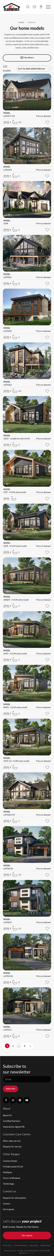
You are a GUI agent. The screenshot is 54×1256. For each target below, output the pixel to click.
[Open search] (28, 7)
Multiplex (7, 1172)
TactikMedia (31, 1253)
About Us (7, 1115)
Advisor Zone (34, 1245)
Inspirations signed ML (14, 1126)
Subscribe (10, 1088)
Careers (7, 1203)
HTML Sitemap (45, 1245)
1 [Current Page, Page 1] (7, 1045)
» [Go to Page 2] (30, 1045)
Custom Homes (10, 1161)
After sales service (12, 1141)
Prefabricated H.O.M (13, 1166)
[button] (48, 7)
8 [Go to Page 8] (24, 1045)
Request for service (12, 1146)
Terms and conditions (21, 1245)
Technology (8, 1183)
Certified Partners (11, 1121)
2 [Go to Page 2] (13, 1045)
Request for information (14, 1198)
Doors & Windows (11, 1178)
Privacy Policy (7, 1245)
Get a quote (8, 1209)
